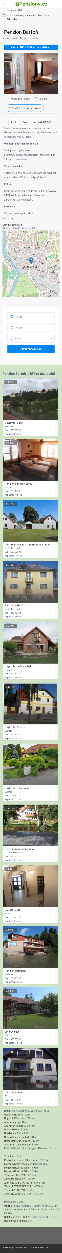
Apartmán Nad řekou (15, 1126)
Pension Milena (12, 1129)
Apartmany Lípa (12, 1122)
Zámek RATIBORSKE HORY (18, 1186)
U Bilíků (8, 1205)
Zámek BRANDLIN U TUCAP (18, 1194)
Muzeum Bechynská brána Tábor (21, 1164)
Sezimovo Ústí (14, 10)
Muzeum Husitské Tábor (17, 1167)
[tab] (42, 122)
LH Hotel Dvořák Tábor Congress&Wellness (26, 1148)
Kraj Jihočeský (28, 15)
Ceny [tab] (25, 122)
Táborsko (12, 19)
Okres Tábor (43, 15)
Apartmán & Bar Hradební (17, 1144)
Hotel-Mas (9, 1217)
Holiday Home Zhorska (16, 1137)
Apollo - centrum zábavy (17, 1209)
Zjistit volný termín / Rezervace (25, 108)
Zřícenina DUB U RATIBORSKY (19, 1182)
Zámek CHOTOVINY (14, 1179)
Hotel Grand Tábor (13, 1133)
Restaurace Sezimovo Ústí (18, 1220)
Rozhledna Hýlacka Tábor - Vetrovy (22, 1160)
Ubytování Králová (13, 1114)
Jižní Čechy (13, 15)
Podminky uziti (42, 1247)
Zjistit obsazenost (31, 349)
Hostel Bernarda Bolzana (17, 1141)
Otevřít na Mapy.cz (12, 224)
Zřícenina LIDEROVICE (15, 1175)
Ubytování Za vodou (14, 1118)
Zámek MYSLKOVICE (15, 1190)
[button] (31, 260)
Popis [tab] (14, 122)
